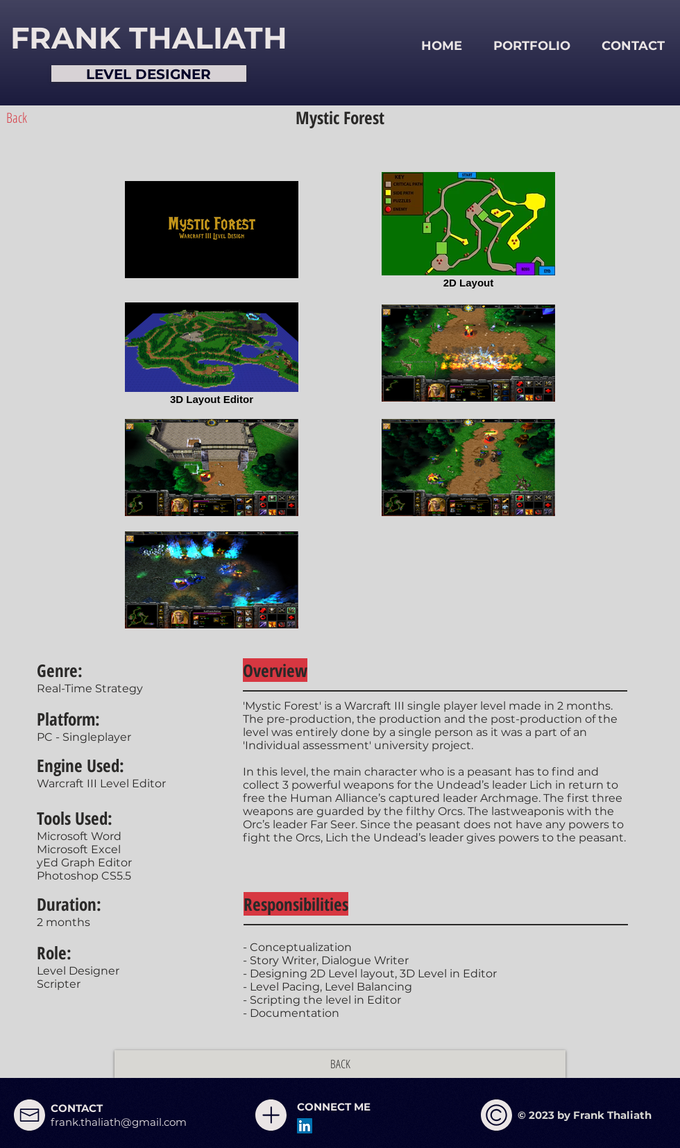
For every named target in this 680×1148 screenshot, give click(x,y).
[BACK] (340, 1064)
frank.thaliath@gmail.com (119, 1122)
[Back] (16, 117)
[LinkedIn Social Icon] (304, 1125)
